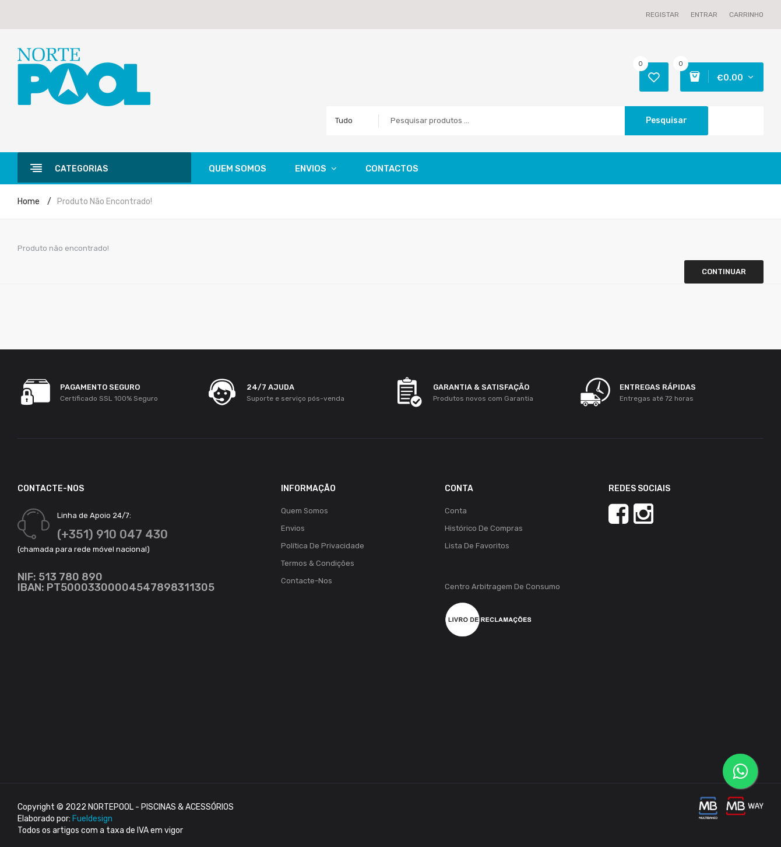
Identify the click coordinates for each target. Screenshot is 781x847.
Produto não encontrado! (104, 201)
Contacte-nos (306, 580)
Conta (456, 510)
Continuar (724, 271)
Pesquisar (666, 120)
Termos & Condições (317, 563)
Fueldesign (92, 819)
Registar (662, 14)
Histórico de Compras (484, 528)
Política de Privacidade (322, 545)
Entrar (704, 14)
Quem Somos (304, 510)
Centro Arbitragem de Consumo (502, 586)
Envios (293, 528)
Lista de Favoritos (477, 545)
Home (28, 201)
